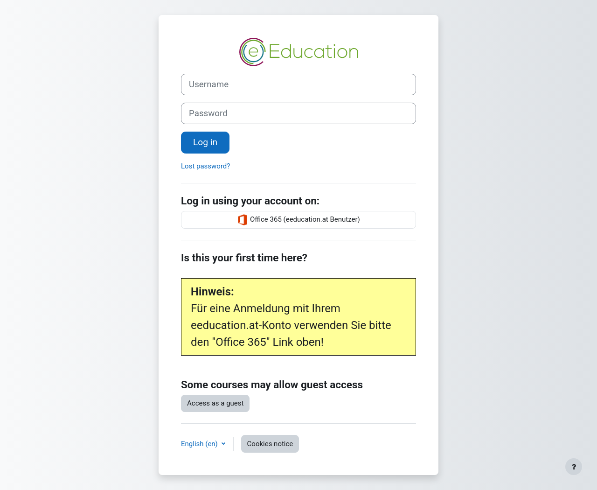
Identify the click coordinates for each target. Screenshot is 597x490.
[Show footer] (573, 466)
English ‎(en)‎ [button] (200, 444)
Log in (205, 142)
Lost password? (205, 166)
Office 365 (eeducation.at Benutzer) (298, 219)
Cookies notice (270, 444)
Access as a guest (215, 403)
